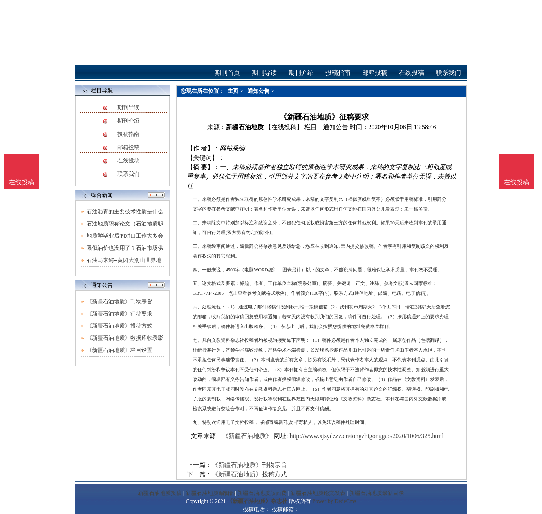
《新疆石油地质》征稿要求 (119, 314)
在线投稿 (128, 161)
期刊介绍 (128, 121)
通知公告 (258, 91)
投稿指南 (128, 134)
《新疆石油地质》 (247, 436)
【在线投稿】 (284, 127)
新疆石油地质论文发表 (318, 493)
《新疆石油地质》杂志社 (257, 501)
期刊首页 (227, 72)
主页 (233, 91)
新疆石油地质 (245, 127)
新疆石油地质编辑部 (210, 493)
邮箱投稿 (128, 147)
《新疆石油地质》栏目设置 (119, 350)
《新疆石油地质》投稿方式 (119, 326)
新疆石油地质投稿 (160, 493)
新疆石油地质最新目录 (376, 493)
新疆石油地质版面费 (262, 493)
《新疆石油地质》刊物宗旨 (119, 302)
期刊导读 (128, 107)
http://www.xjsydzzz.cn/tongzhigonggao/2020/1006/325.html (366, 436)
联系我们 (128, 174)
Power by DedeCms (334, 501)
